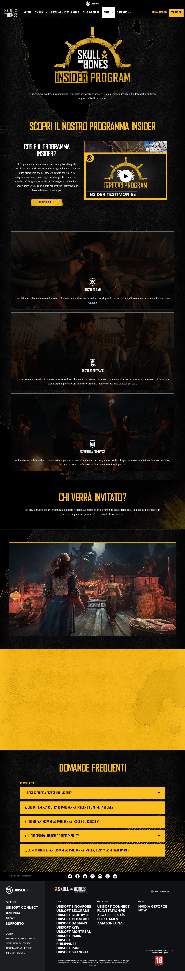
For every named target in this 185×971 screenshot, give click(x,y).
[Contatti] (24, 933)
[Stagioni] (41, 12)
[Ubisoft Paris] (73, 936)
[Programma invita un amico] (65, 12)
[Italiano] (160, 891)
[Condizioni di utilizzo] (24, 943)
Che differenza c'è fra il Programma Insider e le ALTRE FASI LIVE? (94, 806)
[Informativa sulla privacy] (24, 938)
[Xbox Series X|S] (114, 915)
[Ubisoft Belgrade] (73, 910)
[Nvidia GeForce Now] (155, 908)
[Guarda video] (46, 202)
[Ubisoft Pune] (73, 948)
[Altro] (108, 12)
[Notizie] (27, 12)
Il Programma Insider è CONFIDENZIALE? (94, 835)
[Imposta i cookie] (24, 953)
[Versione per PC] (91, 12)
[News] (24, 918)
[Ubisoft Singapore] (73, 906)
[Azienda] (24, 913)
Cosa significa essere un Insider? (93, 792)
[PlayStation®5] (114, 910)
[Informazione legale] (24, 948)
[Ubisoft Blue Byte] (73, 915)
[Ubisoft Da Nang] (73, 923)
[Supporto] (124, 12)
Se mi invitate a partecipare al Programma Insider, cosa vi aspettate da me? (94, 849)
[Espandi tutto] (28, 783)
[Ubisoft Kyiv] (73, 927)
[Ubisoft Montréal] (73, 931)
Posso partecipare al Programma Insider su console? (94, 821)
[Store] (24, 902)
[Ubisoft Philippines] (73, 942)
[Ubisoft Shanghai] (73, 952)
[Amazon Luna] (114, 923)
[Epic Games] (114, 919)
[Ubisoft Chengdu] (73, 919)
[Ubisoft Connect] (24, 907)
